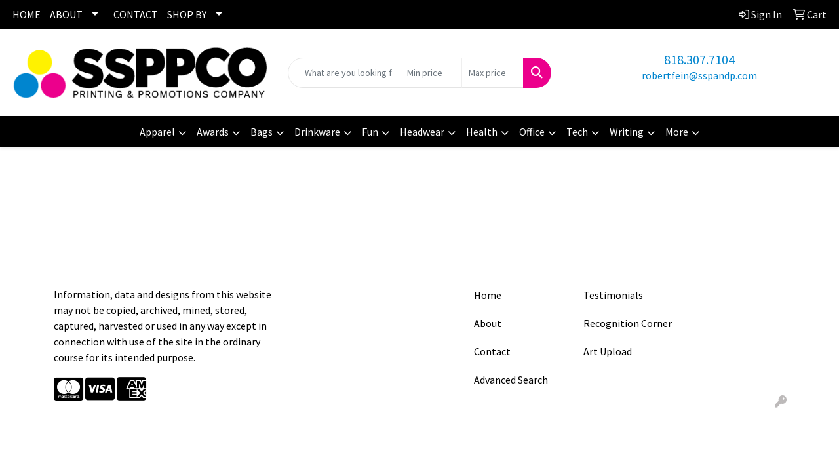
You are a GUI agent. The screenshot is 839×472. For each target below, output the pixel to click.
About (487, 323)
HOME (26, 14)
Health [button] (482, 131)
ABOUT (66, 14)
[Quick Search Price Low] (431, 73)
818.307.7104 (699, 59)
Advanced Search (511, 379)
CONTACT (135, 14)
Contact (492, 351)
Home (487, 295)
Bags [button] (261, 131)
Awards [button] (213, 131)
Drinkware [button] (317, 131)
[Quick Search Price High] (492, 73)
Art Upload (607, 351)
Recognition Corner (627, 323)
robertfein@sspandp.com (699, 75)
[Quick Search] (344, 73)
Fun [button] (370, 131)
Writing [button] (627, 131)
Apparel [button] (157, 131)
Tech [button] (577, 131)
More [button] (676, 131)
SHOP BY (186, 14)
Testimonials (613, 295)
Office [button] (532, 131)
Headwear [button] (422, 131)
